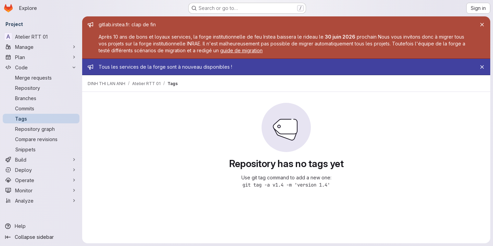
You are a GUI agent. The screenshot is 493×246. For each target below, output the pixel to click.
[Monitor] (41, 190)
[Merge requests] (41, 77)
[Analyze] (41, 200)
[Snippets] (41, 149)
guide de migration (241, 50)
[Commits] (41, 108)
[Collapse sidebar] (41, 237)
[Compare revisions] (41, 139)
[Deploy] (41, 170)
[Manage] (41, 47)
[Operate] (41, 180)
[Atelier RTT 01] (41, 36)
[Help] (41, 226)
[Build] (41, 159)
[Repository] (41, 88)
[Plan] (41, 57)
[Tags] (41, 118)
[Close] (482, 24)
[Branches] (41, 98)
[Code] (41, 67)
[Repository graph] (41, 129)
